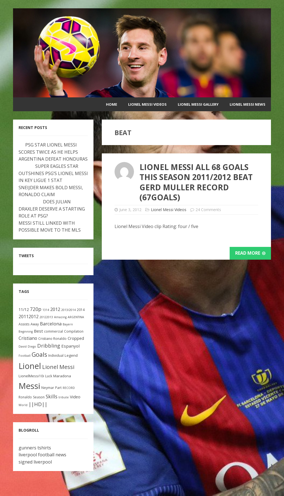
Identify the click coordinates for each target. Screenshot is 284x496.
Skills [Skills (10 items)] (51, 396)
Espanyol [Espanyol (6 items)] (70, 346)
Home (111, 104)
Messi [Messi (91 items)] (29, 385)
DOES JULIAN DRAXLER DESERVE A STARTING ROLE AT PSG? (52, 209)
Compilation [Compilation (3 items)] (73, 331)
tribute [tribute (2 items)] (64, 397)
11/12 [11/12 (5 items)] (24, 309)
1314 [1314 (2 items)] (45, 310)
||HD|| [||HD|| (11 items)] (38, 404)
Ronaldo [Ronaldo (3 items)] (25, 397)
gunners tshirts (35, 448)
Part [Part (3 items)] (58, 387)
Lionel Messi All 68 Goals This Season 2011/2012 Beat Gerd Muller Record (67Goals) (196, 182)
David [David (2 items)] (23, 346)
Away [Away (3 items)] (35, 324)
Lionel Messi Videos (147, 104)
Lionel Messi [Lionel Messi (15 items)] (58, 367)
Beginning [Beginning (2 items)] (26, 331)
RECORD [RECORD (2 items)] (69, 388)
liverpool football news (42, 455)
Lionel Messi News (247, 104)
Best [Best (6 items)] (38, 331)
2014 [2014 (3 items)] (81, 309)
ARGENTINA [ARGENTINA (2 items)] (76, 317)
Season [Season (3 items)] (39, 397)
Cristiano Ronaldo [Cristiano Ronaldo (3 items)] (52, 338)
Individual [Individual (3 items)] (56, 355)
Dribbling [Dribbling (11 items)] (48, 345)
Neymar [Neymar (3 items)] (47, 387)
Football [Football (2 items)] (25, 356)
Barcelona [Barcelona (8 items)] (51, 323)
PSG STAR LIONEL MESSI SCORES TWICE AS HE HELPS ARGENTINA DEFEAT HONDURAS (53, 152)
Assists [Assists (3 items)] (24, 324)
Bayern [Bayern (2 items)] (68, 324)
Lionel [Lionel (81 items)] (30, 365)
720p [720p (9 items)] (35, 309)
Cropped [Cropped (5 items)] (76, 338)
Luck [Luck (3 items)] (48, 376)
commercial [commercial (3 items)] (53, 331)
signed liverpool (35, 462)
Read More (250, 253)
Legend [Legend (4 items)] (71, 355)
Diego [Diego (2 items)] (32, 346)
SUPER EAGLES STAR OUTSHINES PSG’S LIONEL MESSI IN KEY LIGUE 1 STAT (53, 173)
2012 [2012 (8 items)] (55, 309)
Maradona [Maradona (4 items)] (62, 375)
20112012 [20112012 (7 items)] (29, 316)
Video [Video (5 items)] (75, 396)
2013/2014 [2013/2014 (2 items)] (68, 310)
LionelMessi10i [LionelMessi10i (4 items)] (31, 375)
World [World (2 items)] (23, 405)
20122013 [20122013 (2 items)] (46, 317)
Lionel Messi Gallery (198, 104)
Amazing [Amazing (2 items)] (60, 317)
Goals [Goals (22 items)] (39, 354)
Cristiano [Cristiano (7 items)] (28, 338)
